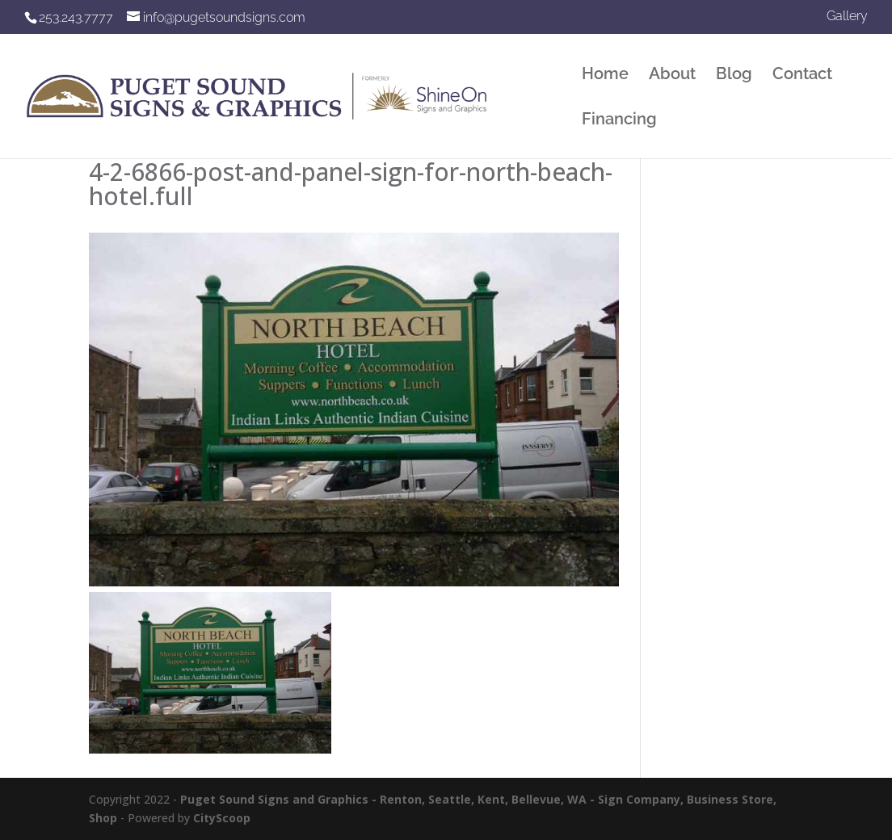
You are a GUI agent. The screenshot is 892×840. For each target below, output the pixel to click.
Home (605, 75)
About (672, 75)
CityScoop (221, 817)
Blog (734, 75)
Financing (619, 120)
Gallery (847, 16)
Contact (802, 75)
